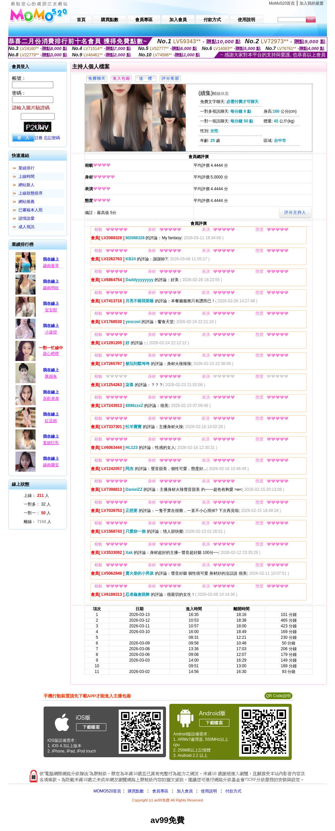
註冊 (39, 138)
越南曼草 (51, 265)
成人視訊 (26, 226)
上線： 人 (36, 495)
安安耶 (51, 310)
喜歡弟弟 (51, 398)
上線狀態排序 (30, 193)
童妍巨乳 (51, 442)
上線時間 (26, 176)
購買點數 (135, 791)
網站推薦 (26, 201)
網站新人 (26, 185)
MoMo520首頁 (282, 3)
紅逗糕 (51, 420)
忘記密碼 (52, 138)
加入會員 (185, 791)
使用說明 (209, 791)
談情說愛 (26, 218)
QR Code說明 (278, 695)
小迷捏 (51, 332)
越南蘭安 (51, 465)
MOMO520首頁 (107, 791)
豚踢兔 (51, 376)
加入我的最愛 (311, 3)
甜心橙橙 (51, 353)
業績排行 (26, 168)
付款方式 (233, 791)
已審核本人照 (30, 210)
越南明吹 (51, 287)
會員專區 (160, 791)
